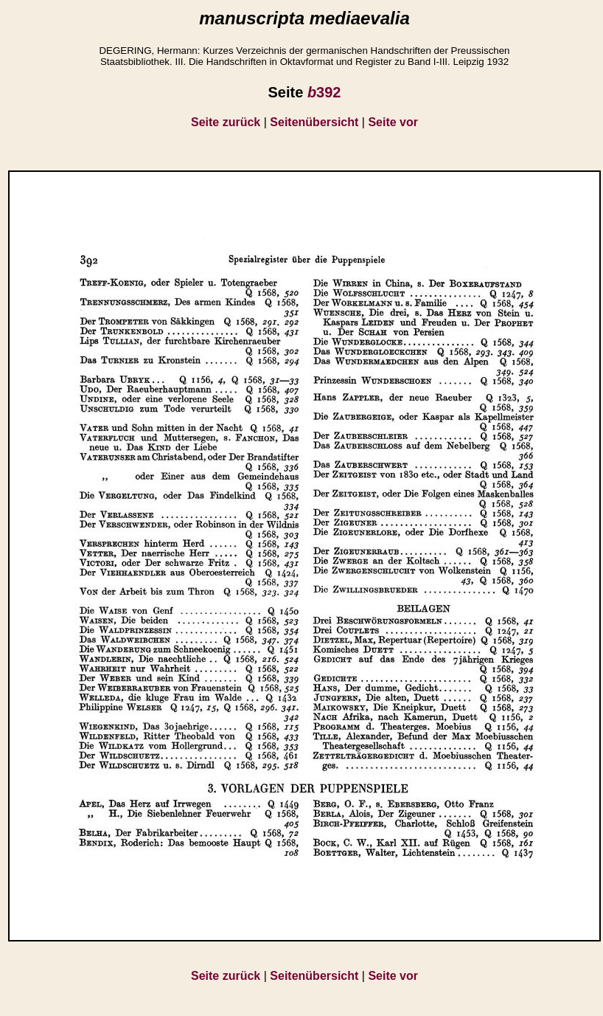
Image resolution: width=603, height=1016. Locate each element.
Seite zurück (225, 122)
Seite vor (393, 122)
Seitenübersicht (314, 122)
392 (324, 92)
